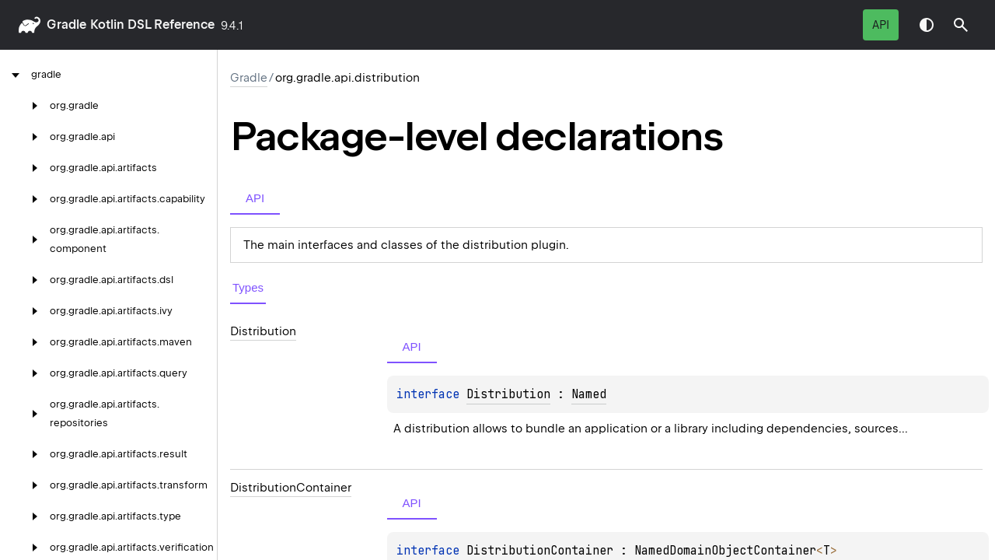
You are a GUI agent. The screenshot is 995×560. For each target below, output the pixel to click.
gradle (66, 24)
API (880, 25)
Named (588, 394)
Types (248, 287)
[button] (960, 24)
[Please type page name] (960, 24)
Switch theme (926, 24)
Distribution (508, 394)
